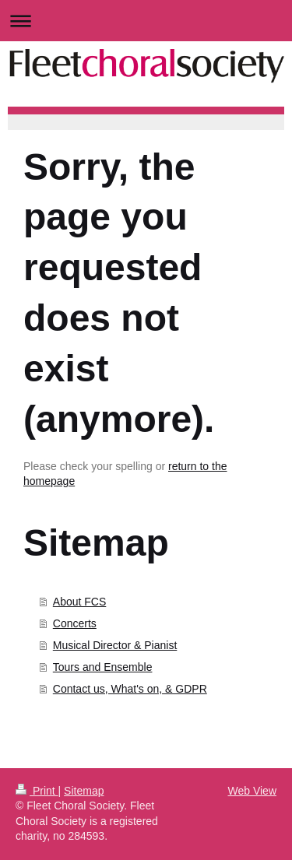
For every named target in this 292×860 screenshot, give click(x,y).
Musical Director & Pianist (115, 645)
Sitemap (84, 791)
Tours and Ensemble (103, 667)
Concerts (75, 623)
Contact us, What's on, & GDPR (130, 689)
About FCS (79, 601)
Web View (251, 791)
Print (37, 791)
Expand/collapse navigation (146, 20)
